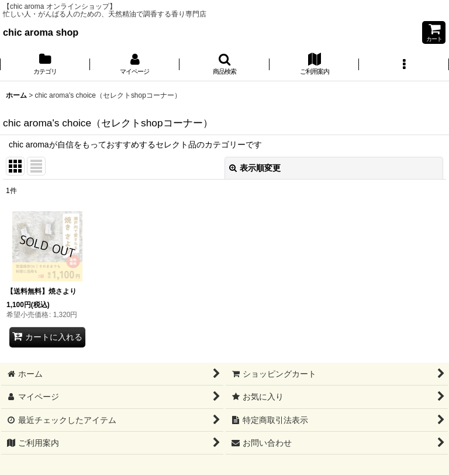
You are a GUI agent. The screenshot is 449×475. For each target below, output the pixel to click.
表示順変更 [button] (255, 168)
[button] (224, 65)
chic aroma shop (40, 32)
